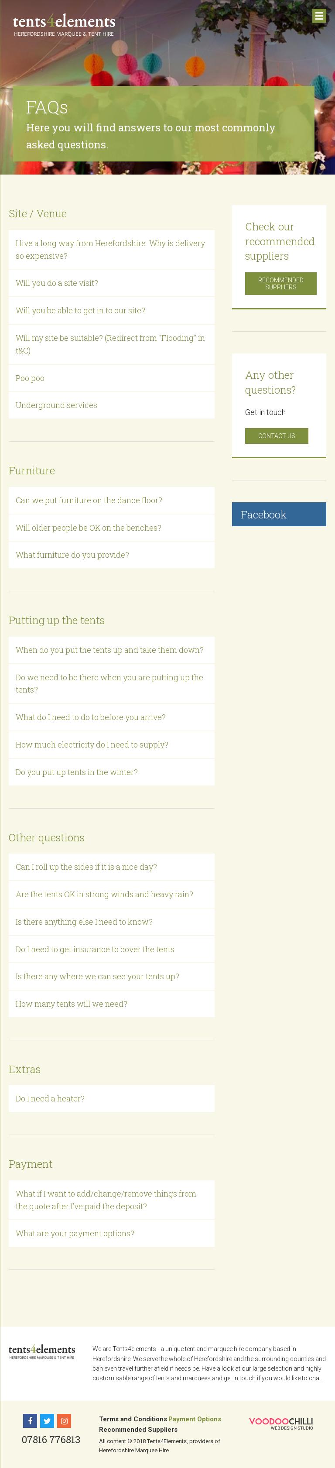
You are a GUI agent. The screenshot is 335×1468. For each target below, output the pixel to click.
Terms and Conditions (133, 1419)
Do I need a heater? (50, 1098)
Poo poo (30, 378)
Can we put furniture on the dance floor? (89, 500)
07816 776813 (51, 1439)
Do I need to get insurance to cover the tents (95, 949)
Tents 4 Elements (64, 25)
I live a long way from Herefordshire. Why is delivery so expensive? (110, 249)
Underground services (56, 405)
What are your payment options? (75, 1233)
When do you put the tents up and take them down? (110, 650)
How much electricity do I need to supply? (92, 744)
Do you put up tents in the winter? (77, 772)
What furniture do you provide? (72, 554)
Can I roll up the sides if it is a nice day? (86, 866)
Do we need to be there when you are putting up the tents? (109, 683)
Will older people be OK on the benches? (88, 527)
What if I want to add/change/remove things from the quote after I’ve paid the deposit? (106, 1199)
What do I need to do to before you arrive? (91, 717)
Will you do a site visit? (57, 283)
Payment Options (194, 1419)
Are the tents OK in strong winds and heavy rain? (104, 894)
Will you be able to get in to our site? (80, 310)
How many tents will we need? (71, 1003)
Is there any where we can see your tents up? (97, 976)
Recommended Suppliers (281, 284)
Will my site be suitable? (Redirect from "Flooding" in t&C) (110, 344)
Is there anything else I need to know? (84, 921)
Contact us (276, 435)
